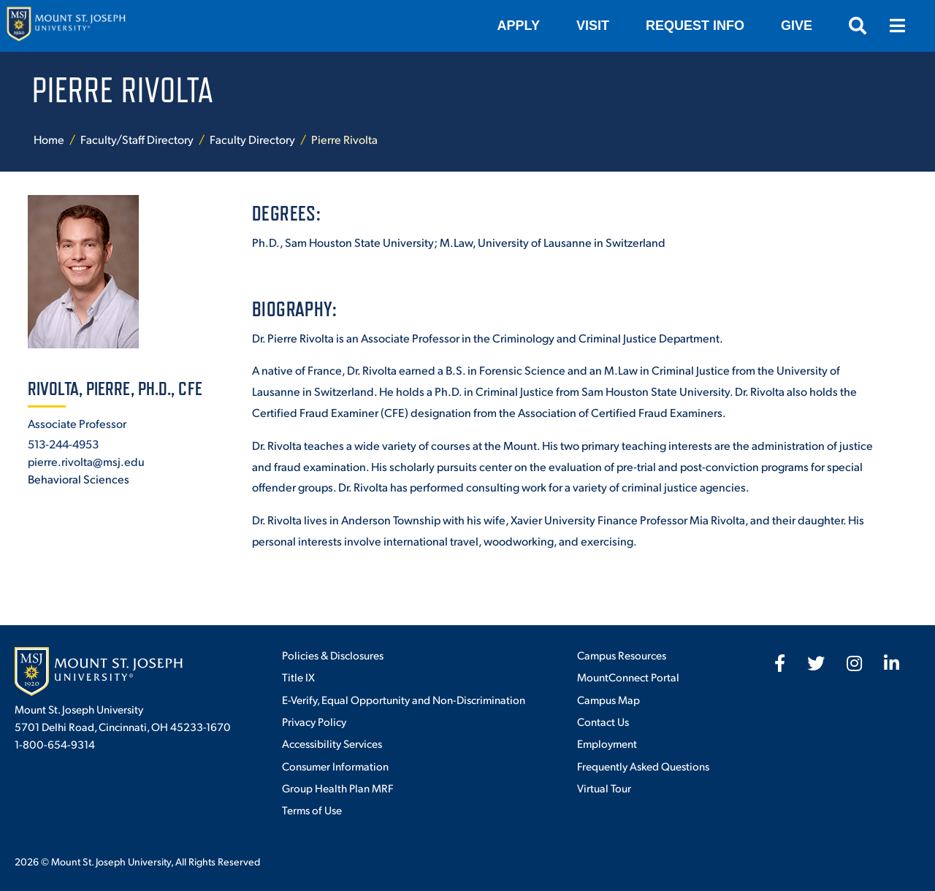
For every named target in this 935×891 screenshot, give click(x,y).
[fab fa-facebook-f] (779, 663)
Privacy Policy (314, 721)
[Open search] (858, 25)
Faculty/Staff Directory (137, 139)
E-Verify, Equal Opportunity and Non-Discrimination (403, 699)
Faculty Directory (252, 139)
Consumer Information (335, 766)
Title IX (298, 677)
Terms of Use (312, 810)
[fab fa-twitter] (816, 663)
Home (49, 139)
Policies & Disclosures (332, 655)
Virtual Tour (604, 788)
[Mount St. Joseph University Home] (65, 26)
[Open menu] (897, 25)
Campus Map (608, 699)
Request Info (695, 25)
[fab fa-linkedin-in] (891, 663)
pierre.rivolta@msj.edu (86, 461)
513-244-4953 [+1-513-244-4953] (63, 443)
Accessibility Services (332, 743)
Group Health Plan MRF (337, 788)
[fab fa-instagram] (854, 663)
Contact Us (603, 721)
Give (796, 25)
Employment (607, 743)
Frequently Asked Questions (643, 766)
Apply (518, 25)
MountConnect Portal (628, 677)
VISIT (592, 25)
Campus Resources (621, 655)
